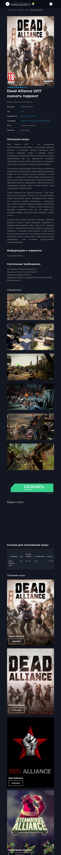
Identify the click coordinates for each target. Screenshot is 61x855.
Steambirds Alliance (20, 850)
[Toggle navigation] (7, 4)
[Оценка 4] (14, 87)
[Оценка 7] (20, 87)
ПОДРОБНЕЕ (16, 641)
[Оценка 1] (8, 87)
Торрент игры (11, 10)
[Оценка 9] (24, 87)
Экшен (47, 121)
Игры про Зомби (38, 121)
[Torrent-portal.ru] (22, 4)
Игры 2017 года (23, 10)
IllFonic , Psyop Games (28, 116)
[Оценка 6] (18, 87)
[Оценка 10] (27, 87)
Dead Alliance (17, 636)
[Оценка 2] (10, 87)
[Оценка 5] (16, 87)
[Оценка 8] (22, 87)
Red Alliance (16, 778)
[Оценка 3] (12, 87)
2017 (22, 111)
